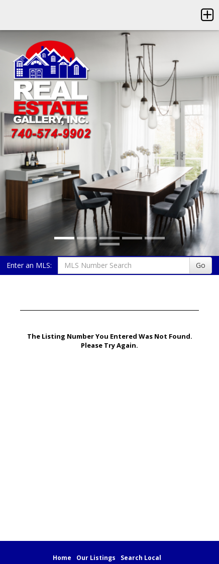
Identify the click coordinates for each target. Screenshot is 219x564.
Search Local (141, 557)
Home (62, 557)
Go (200, 265)
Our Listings (96, 557)
